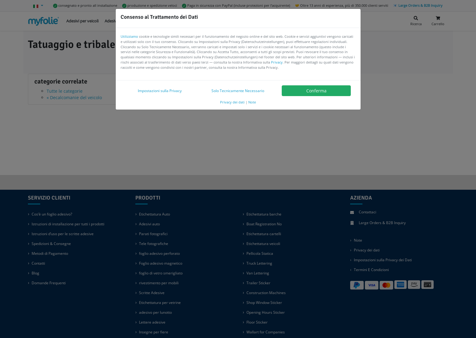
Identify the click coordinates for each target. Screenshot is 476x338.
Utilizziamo (129, 36)
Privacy (277, 62)
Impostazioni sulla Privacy (160, 90)
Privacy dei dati (232, 102)
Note (252, 102)
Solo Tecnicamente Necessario (237, 90)
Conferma (316, 91)
